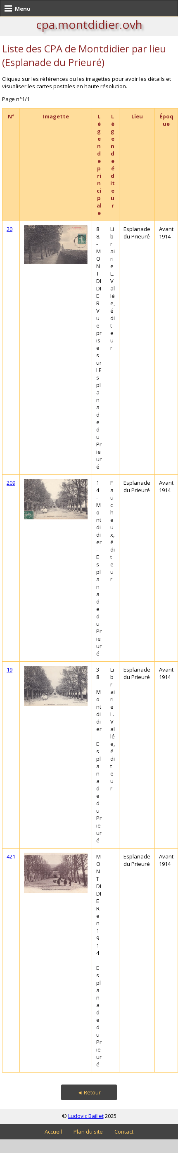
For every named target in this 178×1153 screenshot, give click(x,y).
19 (9, 669)
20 (9, 229)
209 (11, 482)
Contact (123, 1131)
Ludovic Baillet (86, 1116)
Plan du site (88, 1131)
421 (11, 856)
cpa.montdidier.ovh (89, 24)
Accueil (53, 1131)
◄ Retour (89, 1092)
